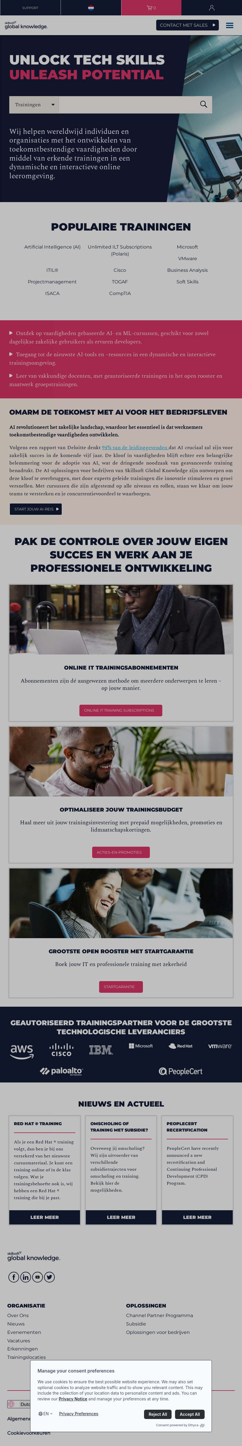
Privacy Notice (73, 1398)
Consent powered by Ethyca (180, 1425)
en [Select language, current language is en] (46, 1413)
